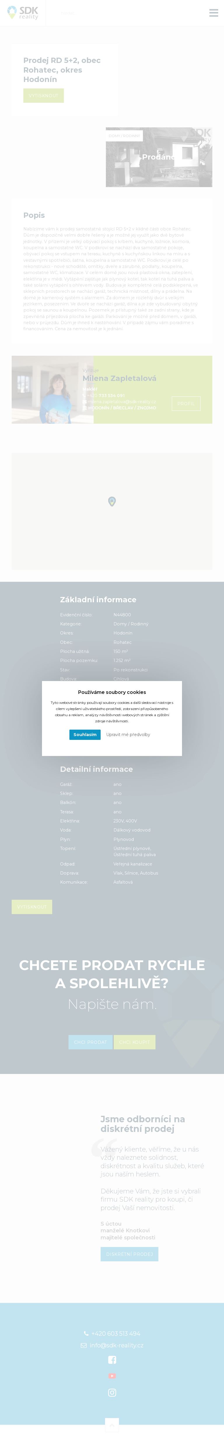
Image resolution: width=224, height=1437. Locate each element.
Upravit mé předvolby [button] (128, 734)
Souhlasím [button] (85, 734)
